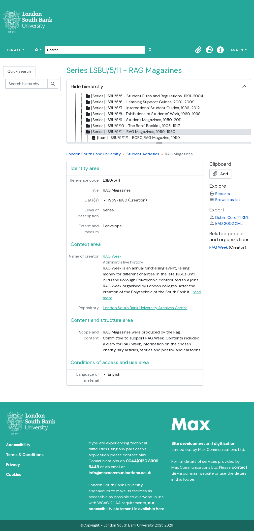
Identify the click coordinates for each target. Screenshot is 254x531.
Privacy (13, 464)
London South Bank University (93, 154)
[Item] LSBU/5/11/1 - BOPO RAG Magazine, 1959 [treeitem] (135, 138)
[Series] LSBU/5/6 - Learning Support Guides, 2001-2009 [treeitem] (139, 102)
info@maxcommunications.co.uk (120, 472)
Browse (14, 50)
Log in (237, 50)
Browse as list (224, 199)
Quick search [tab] (19, 71)
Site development (188, 443)
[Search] (95, 50)
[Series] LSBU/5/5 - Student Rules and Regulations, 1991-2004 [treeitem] (144, 96)
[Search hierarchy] (26, 84)
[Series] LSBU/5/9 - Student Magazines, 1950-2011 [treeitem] (133, 120)
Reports (219, 193)
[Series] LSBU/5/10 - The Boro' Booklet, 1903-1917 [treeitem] (132, 126)
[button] (198, 49)
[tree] (159, 118)
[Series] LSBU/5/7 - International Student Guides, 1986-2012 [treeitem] (142, 108)
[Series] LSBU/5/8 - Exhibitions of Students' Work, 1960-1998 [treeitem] (142, 114)
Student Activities (143, 154)
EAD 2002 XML (226, 223)
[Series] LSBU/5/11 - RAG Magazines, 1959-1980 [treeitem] (130, 132)
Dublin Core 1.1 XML (229, 217)
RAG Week (112, 256)
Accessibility (18, 444)
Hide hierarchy (87, 86)
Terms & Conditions (24, 454)
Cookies (13, 474)
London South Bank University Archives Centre (145, 307)
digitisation (224, 443)
